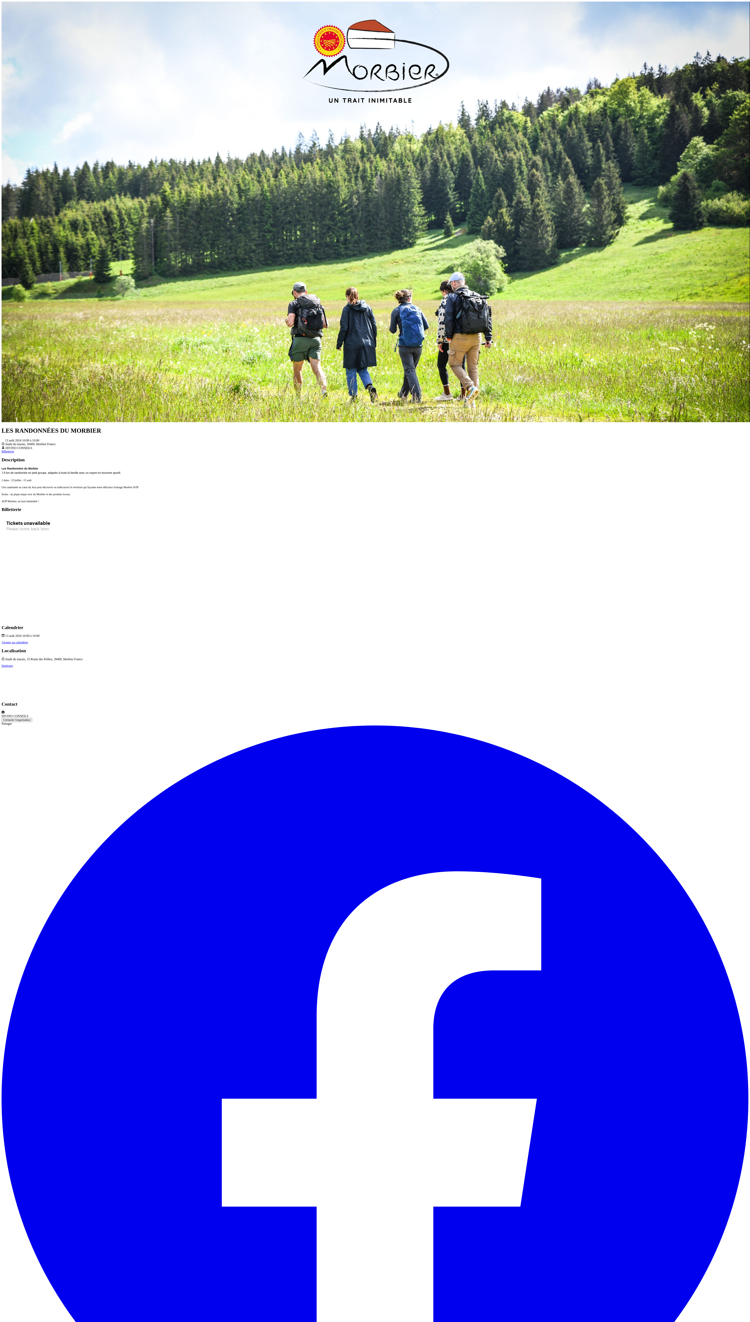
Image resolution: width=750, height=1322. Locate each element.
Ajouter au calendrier (15, 642)
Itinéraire (7, 665)
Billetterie (8, 451)
